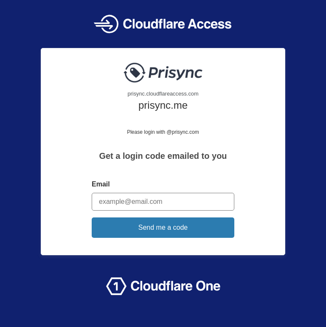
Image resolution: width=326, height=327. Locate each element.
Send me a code (163, 227)
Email (101, 184)
